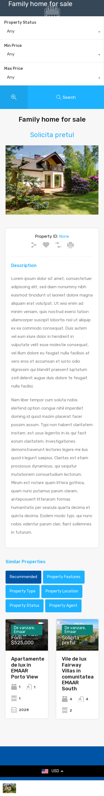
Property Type (22, 591)
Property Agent (63, 605)
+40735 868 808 (56, 34)
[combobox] (52, 55)
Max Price (13, 68)
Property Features (63, 577)
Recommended (23, 577)
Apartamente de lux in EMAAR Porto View (27, 668)
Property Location (61, 591)
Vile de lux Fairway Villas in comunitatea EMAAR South (78, 674)
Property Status (24, 605)
